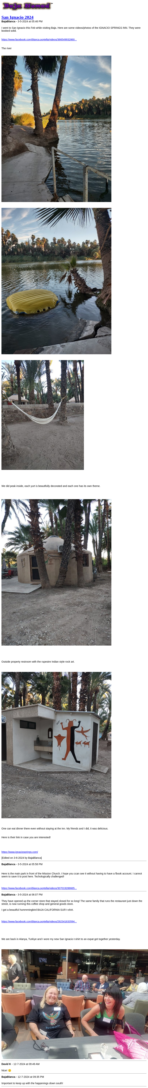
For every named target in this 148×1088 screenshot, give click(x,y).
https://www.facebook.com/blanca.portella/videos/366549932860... (39, 39)
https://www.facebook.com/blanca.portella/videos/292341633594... (39, 921)
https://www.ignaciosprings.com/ (19, 851)
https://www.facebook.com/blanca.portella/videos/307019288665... (39, 888)
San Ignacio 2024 (17, 17)
